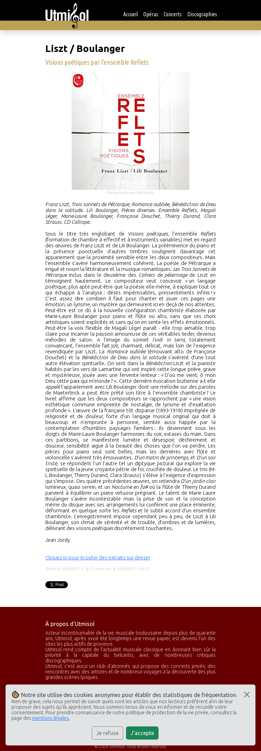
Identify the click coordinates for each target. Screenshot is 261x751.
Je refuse (107, 733)
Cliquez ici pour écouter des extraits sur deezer (97, 557)
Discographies (202, 14)
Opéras (150, 14)
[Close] (246, 694)
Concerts (173, 14)
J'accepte (142, 733)
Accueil (130, 14)
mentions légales (50, 718)
